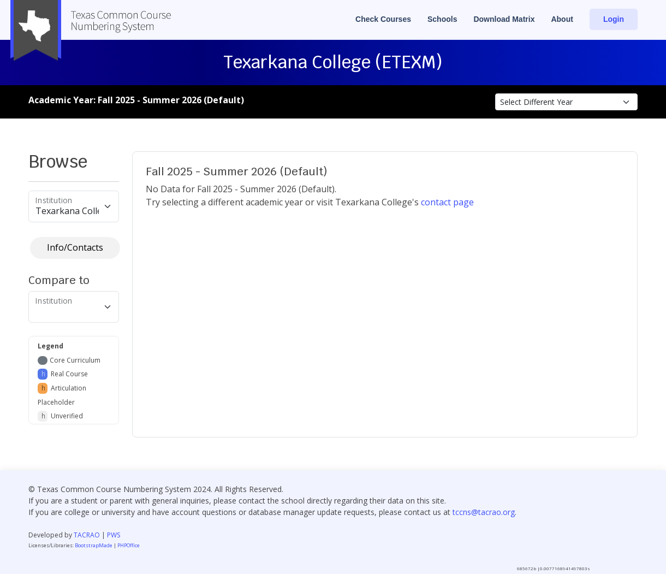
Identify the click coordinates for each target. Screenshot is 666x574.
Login (613, 19)
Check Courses (383, 19)
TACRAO (87, 535)
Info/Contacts (75, 247)
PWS (113, 535)
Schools (442, 19)
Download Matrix (503, 19)
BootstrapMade (93, 545)
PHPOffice (128, 545)
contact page (447, 202)
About (562, 19)
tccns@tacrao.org (484, 512)
